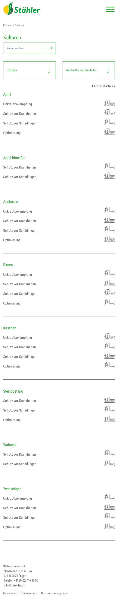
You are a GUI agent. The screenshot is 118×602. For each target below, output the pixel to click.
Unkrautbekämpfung (59, 103)
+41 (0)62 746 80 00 (26, 580)
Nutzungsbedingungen (54, 593)
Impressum (10, 593)
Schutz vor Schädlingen (59, 122)
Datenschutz (29, 593)
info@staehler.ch (14, 585)
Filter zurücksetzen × (103, 86)
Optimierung (59, 131)
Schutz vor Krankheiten (59, 112)
